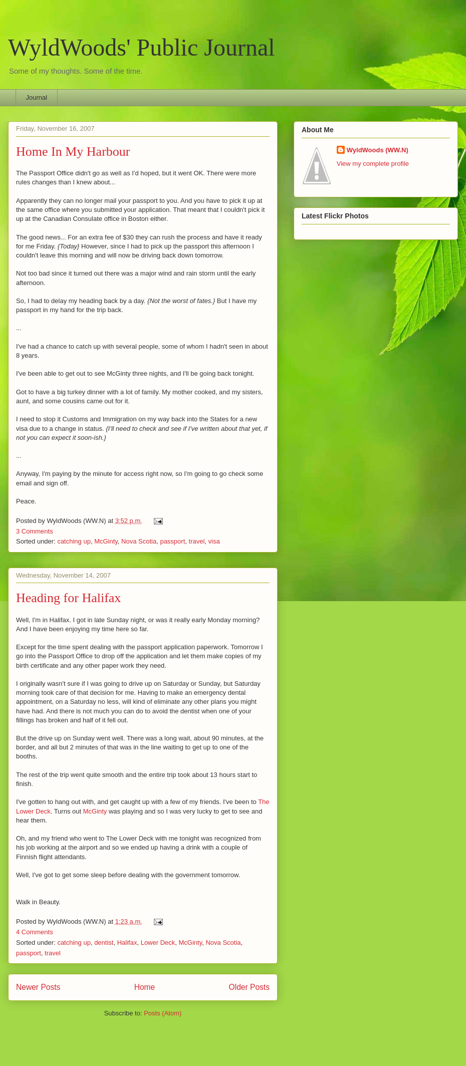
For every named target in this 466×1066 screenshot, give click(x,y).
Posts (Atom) (162, 1013)
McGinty (106, 541)
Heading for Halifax (68, 598)
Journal (37, 97)
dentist (103, 942)
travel (197, 541)
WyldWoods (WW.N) (377, 150)
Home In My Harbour (73, 151)
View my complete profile (373, 163)
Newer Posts (38, 987)
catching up (74, 541)
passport (172, 541)
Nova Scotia (138, 541)
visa (214, 541)
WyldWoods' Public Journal (141, 47)
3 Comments (34, 531)
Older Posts (249, 987)
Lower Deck (158, 942)
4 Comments (34, 932)
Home (144, 987)
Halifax (127, 942)
